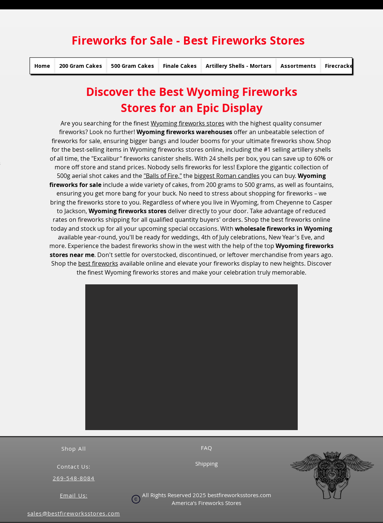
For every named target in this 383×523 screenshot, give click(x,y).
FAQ (206, 447)
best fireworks (98, 263)
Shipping (206, 463)
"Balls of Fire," (163, 176)
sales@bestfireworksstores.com (73, 513)
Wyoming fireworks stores (187, 123)
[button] (191, 357)
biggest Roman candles (227, 176)
